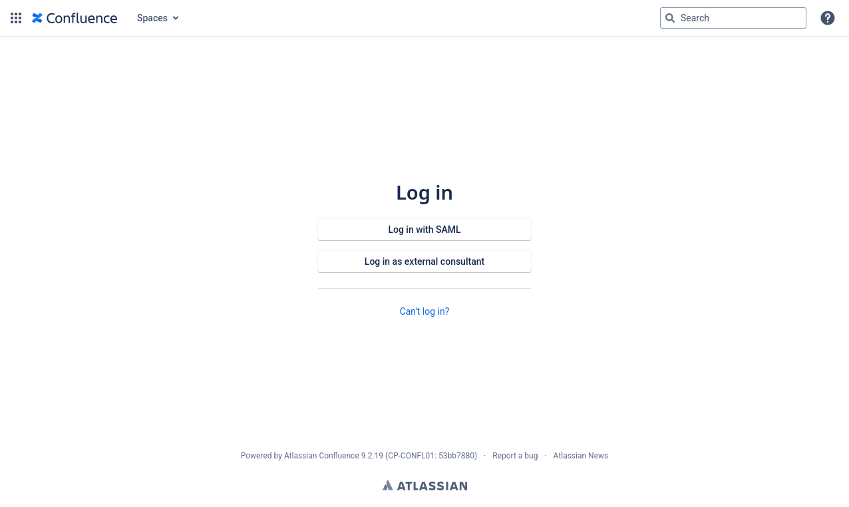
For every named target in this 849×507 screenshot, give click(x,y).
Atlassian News (581, 455)
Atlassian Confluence (321, 455)
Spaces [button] (152, 18)
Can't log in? (425, 311)
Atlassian (425, 485)
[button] (16, 18)
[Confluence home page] (74, 18)
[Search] (670, 18)
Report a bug (515, 455)
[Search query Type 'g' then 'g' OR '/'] (733, 18)
